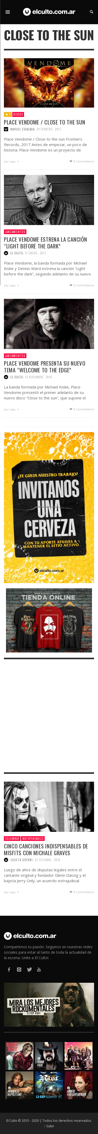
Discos (18, 114)
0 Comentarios (81, 161)
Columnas (12, 838)
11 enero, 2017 (35, 253)
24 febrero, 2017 (49, 129)
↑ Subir (49, 1126)
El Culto (16, 253)
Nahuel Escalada (22, 129)
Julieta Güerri (21, 860)
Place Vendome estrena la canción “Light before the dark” (45, 242)
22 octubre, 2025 (47, 860)
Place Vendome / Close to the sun (44, 122)
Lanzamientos (15, 232)
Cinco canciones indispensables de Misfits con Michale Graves (46, 849)
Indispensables (33, 838)
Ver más (12, 161)
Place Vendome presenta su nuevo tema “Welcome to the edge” (44, 366)
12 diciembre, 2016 (38, 377)
